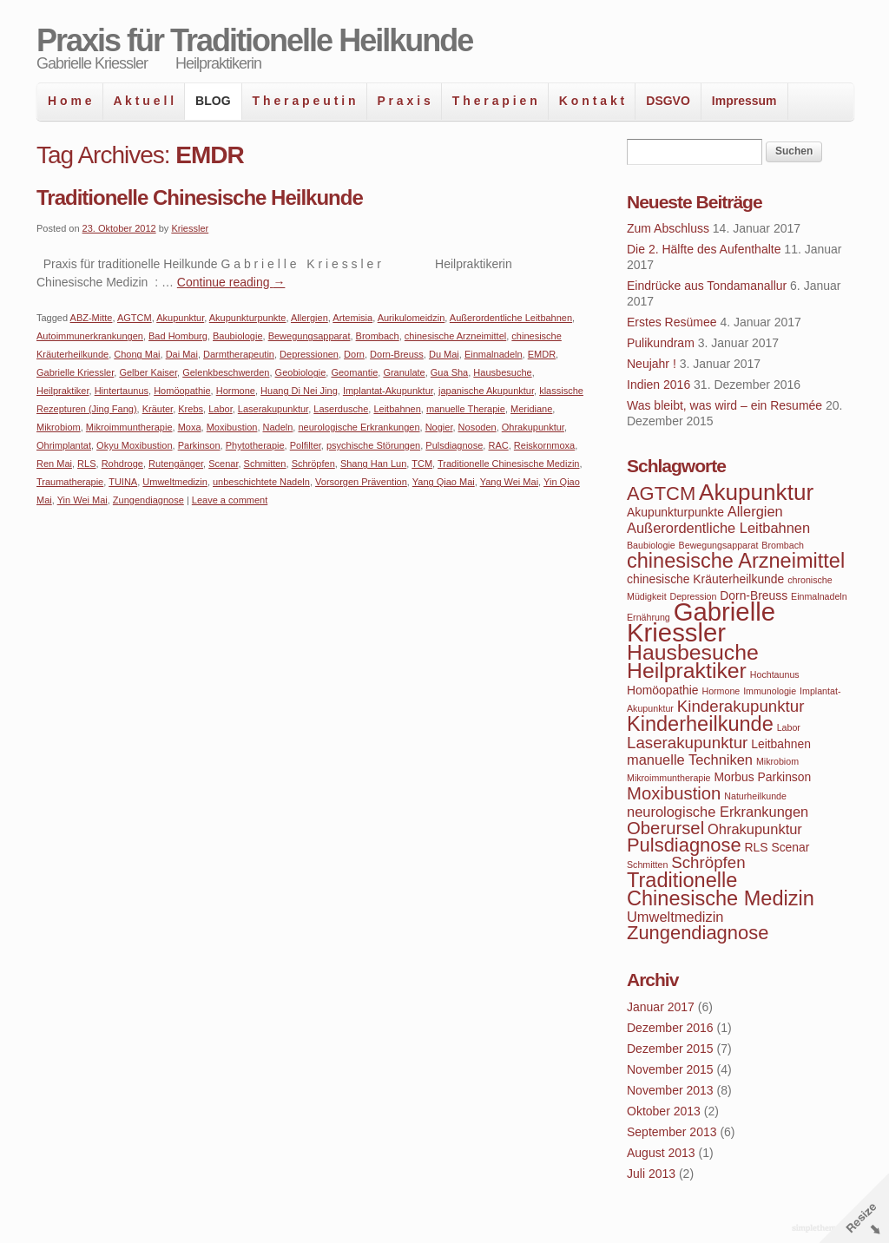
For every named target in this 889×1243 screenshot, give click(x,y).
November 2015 (670, 1069)
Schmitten (265, 463)
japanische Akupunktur (486, 390)
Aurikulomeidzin (411, 317)
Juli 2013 (651, 1174)
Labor (220, 409)
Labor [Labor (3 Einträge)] (788, 727)
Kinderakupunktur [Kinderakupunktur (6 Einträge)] (741, 706)
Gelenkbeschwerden (225, 372)
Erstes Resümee (671, 322)
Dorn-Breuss (397, 354)
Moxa (189, 427)
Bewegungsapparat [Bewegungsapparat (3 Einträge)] (719, 545)
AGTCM (134, 317)
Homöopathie (182, 390)
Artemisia (352, 317)
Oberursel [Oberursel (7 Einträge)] (665, 828)
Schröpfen (313, 463)
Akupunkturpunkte (247, 317)
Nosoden (477, 427)
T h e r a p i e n (494, 101)
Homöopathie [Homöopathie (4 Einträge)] (663, 690)
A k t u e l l (144, 101)
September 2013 (672, 1132)
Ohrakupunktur (533, 427)
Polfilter (305, 445)
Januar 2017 (661, 1007)
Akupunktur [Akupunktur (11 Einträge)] (756, 492)
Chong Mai (137, 354)
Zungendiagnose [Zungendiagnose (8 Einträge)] (697, 933)
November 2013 (670, 1090)
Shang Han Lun (373, 463)
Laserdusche (340, 409)
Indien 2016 (658, 384)
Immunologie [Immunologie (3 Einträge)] (769, 691)
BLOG (212, 101)
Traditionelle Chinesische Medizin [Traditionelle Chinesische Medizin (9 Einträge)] (720, 889)
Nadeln (278, 427)
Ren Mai (54, 463)
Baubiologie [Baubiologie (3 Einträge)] (651, 545)
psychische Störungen (373, 445)
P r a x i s (404, 101)
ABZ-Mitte (91, 317)
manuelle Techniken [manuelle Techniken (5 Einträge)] (690, 759)
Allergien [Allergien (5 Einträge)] (755, 511)
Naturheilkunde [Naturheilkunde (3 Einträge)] (755, 796)
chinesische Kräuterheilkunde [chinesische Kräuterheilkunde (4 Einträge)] (705, 579)
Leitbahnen (396, 409)
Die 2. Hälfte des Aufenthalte (703, 249)
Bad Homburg (177, 336)
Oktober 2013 (664, 1111)
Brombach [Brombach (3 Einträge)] (782, 545)
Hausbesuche (502, 372)
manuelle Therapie (465, 409)
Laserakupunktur (273, 409)
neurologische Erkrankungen (358, 427)
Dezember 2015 (670, 1049)
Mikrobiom (58, 427)
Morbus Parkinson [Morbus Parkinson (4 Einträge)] (762, 777)
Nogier (439, 427)
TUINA (123, 482)
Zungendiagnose (148, 500)
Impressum (744, 101)
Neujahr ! (651, 364)
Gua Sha (449, 372)
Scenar (223, 463)
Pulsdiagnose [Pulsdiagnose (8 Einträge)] (684, 845)
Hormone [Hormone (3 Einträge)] (720, 691)
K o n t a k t (591, 101)
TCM (422, 463)
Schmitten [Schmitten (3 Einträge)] (647, 864)
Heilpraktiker (62, 390)
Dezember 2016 (670, 1028)
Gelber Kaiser (148, 372)
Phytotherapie (255, 445)
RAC (498, 445)
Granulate (404, 372)
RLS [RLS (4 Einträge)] (756, 847)
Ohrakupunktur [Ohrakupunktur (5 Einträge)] (755, 829)
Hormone (235, 390)
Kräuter (157, 409)
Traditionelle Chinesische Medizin (508, 463)
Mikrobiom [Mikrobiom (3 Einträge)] (777, 761)
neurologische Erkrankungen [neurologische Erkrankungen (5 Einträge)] (717, 811)
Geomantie (354, 372)
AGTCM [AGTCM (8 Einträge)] (661, 493)
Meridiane (531, 409)
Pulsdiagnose (454, 445)
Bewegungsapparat (309, 336)
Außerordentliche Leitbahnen (511, 317)
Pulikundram (661, 343)
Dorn (354, 354)
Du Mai (444, 354)
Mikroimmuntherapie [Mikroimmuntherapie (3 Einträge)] (669, 778)
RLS (86, 463)
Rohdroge (122, 463)
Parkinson (199, 445)
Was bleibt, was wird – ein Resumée (724, 405)
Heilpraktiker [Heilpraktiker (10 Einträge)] (687, 670)
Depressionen (309, 354)
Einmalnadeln (493, 354)
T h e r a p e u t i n (304, 101)
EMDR (542, 354)
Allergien (309, 317)
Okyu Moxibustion (134, 445)
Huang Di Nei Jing (299, 390)
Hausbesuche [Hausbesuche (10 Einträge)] (693, 652)
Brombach (377, 336)
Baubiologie (238, 336)
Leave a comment (229, 500)
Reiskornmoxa (544, 445)
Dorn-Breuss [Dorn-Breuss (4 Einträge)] (753, 595)
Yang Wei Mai (509, 482)
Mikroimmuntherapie (129, 427)
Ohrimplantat (63, 445)
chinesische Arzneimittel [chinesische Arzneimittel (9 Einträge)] (736, 560)
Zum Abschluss (668, 228)
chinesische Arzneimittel (455, 336)
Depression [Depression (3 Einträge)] (693, 596)
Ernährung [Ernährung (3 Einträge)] (648, 617)
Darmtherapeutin (238, 354)
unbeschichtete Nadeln (261, 482)
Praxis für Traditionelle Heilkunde (254, 40)
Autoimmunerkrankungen (89, 336)
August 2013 (661, 1153)
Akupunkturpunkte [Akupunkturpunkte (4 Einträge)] (675, 512)
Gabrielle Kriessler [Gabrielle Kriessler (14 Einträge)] (701, 622)
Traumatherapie (69, 482)
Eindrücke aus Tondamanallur (707, 286)
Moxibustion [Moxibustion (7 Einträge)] (674, 793)
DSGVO (668, 101)
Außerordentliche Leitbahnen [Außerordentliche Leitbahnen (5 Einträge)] (718, 528)
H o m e (70, 101)
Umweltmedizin (174, 482)
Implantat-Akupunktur (388, 390)
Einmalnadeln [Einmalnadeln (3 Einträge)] (819, 596)
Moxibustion (232, 427)
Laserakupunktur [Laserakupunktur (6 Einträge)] (687, 742)
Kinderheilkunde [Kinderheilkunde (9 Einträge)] (700, 724)
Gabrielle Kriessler (75, 372)
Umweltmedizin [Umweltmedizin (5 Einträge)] (675, 916)
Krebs (190, 409)
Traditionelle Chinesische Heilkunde (199, 197)
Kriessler (189, 228)
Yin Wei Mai (82, 500)
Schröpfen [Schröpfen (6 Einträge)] (708, 862)
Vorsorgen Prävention (361, 482)
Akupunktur (180, 317)
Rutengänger (175, 463)
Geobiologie (300, 372)
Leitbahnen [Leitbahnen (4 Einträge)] (781, 744)
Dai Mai (182, 354)
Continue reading (231, 282)
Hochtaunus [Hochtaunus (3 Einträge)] (775, 674)
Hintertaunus (121, 390)
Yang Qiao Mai (443, 482)
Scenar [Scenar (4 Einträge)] (790, 847)
